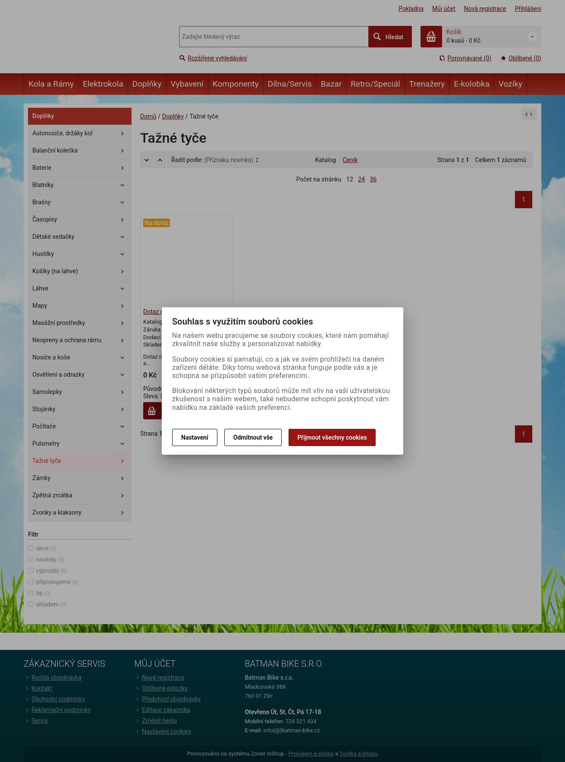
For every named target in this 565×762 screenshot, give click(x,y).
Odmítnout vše (253, 437)
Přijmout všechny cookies (332, 437)
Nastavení (194, 437)
